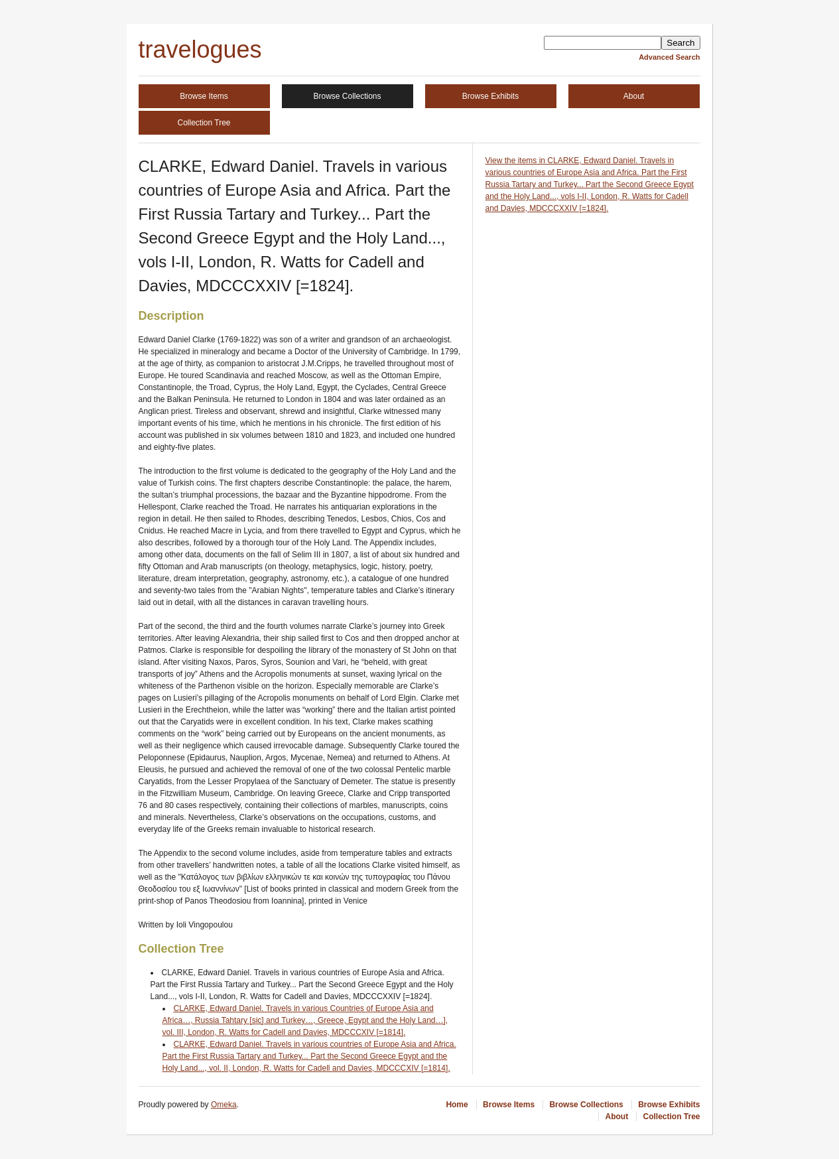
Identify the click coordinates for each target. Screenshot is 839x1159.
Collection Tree (203, 122)
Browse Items (204, 96)
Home (457, 1104)
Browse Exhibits (490, 96)
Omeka (224, 1104)
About (633, 96)
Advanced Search (669, 57)
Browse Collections (347, 96)
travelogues (200, 49)
